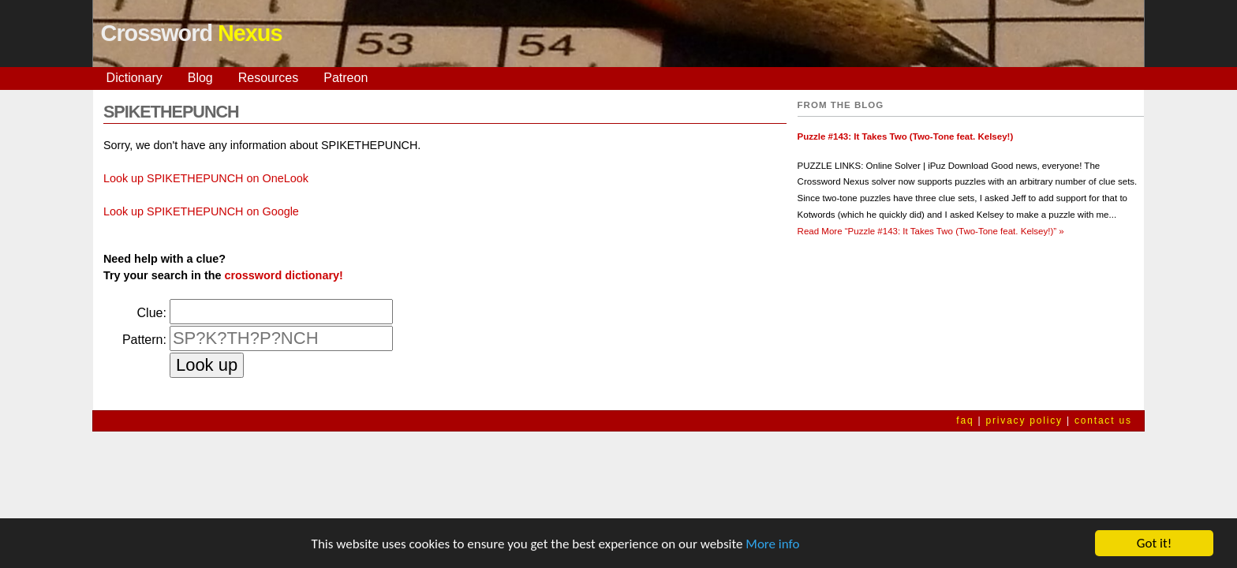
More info (772, 544)
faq (965, 420)
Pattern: (144, 339)
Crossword (191, 33)
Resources (268, 77)
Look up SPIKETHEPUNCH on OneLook (205, 178)
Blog (200, 77)
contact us (1103, 420)
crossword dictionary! (283, 275)
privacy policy (1024, 420)
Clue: (151, 313)
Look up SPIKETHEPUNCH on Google (201, 211)
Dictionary (135, 77)
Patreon (345, 77)
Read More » (931, 231)
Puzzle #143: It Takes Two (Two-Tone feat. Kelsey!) (906, 136)
